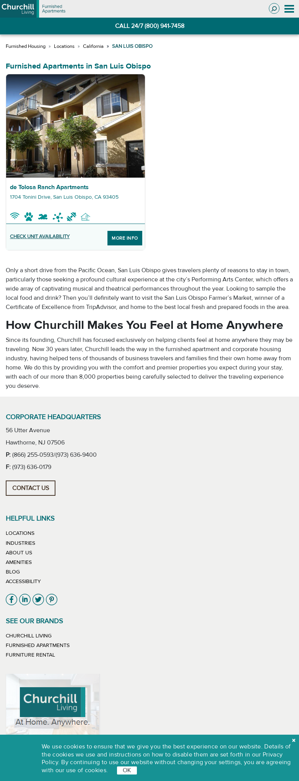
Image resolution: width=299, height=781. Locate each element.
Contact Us (30, 488)
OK (127, 770)
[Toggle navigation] (289, 9)
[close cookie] (294, 740)
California (93, 46)
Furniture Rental (30, 655)
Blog (13, 572)
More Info (125, 238)
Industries (20, 543)
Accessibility (23, 581)
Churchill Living (29, 635)
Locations (64, 46)
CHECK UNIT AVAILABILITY (40, 237)
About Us (19, 552)
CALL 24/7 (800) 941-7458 (149, 26)
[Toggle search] (274, 8)
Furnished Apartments (38, 645)
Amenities (19, 562)
